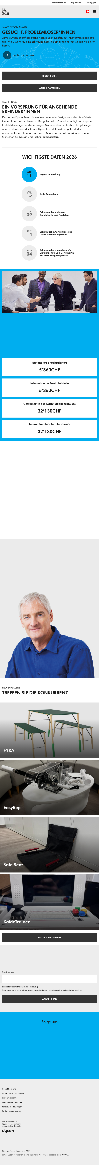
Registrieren (76, 2)
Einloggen (91, 2)
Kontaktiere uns (59, 2)
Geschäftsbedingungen (12, 1102)
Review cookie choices (11, 1111)
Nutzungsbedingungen (12, 1107)
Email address (8, 972)
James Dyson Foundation (13, 1093)
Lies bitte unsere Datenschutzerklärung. (20, 987)
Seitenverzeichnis (9, 1098)
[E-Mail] (49, 978)
